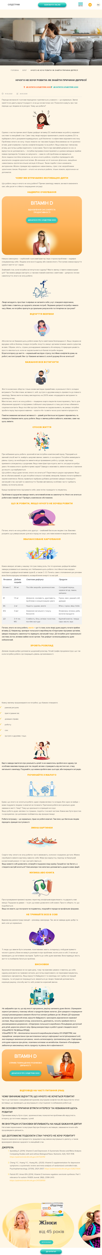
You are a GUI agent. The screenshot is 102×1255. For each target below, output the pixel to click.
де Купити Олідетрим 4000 (37, 87)
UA (90, 5)
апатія (30, 628)
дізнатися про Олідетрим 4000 (25, 1073)
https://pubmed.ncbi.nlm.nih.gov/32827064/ (63, 1169)
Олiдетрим (14, 4)
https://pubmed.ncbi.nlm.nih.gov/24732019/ (27, 1157)
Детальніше (46, 1243)
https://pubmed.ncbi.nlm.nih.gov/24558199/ (28, 1180)
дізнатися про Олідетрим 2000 (42, 220)
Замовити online (52, 5)
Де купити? (51, 1252)
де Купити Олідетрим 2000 (64, 87)
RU (98, 5)
